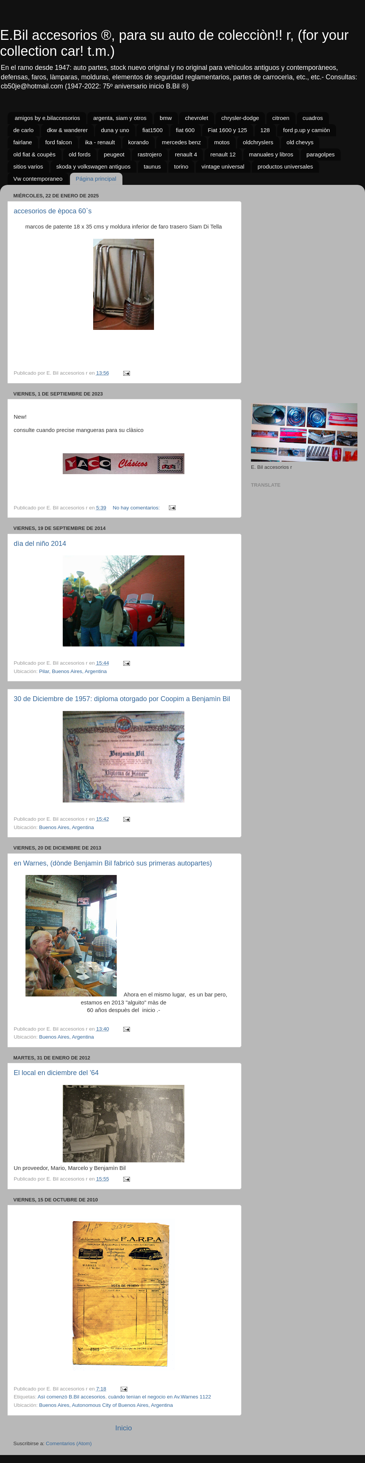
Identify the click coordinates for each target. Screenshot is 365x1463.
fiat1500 (152, 130)
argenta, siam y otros (119, 118)
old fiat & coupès (34, 154)
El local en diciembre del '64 (56, 1073)
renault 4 (186, 154)
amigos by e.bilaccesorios (47, 118)
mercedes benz (181, 142)
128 (265, 130)
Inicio (123, 1428)
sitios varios (28, 166)
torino (181, 166)
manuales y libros (271, 154)
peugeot (114, 154)
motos (222, 142)
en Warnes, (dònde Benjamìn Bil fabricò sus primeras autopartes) (113, 863)
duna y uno (115, 130)
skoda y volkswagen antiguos (93, 166)
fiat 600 (185, 130)
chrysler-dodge (240, 118)
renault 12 (223, 154)
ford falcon (58, 142)
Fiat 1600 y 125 (227, 130)
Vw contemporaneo (37, 178)
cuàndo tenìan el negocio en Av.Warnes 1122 (159, 1397)
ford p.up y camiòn (306, 130)
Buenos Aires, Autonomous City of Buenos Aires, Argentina (106, 1405)
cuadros (313, 118)
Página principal (96, 178)
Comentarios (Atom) (69, 1443)
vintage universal (223, 166)
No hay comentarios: (137, 508)
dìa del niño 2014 (40, 543)
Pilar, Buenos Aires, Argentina (73, 671)
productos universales (285, 166)
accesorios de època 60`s (53, 211)
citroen (280, 118)
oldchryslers (258, 142)
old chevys (300, 142)
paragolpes (320, 154)
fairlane (22, 142)
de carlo (23, 130)
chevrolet (196, 118)
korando (138, 142)
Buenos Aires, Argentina (66, 827)
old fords (80, 154)
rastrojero (150, 154)
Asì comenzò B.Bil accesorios (71, 1397)
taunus (152, 166)
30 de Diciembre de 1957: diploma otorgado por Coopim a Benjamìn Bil (122, 699)
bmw (166, 118)
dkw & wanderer (67, 130)
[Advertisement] (301, 238)
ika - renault (100, 142)
